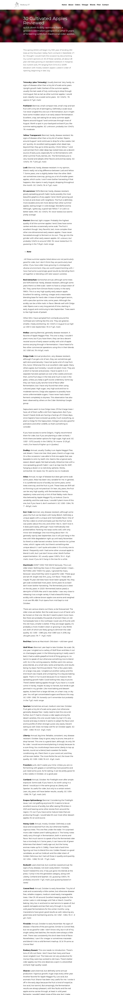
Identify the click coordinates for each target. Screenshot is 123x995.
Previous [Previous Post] (26, 964)
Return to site (28, 973)
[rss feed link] (99, 973)
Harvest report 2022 (73, 967)
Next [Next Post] (64, 964)
